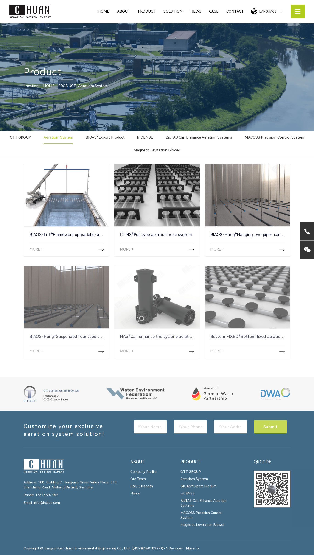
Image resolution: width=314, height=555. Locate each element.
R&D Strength (141, 489)
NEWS (195, 11)
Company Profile (143, 474)
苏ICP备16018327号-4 (150, 551)
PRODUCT (147, 11)
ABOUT (123, 11)
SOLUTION (172, 11)
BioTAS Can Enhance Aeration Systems (199, 137)
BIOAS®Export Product (105, 137)
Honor (135, 496)
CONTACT (235, 11)
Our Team (138, 482)
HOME (103, 11)
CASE (214, 11)
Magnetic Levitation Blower (157, 150)
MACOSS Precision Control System (274, 137)
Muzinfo (192, 551)
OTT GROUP (20, 137)
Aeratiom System (93, 86)
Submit (270, 429)
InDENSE (145, 137)
